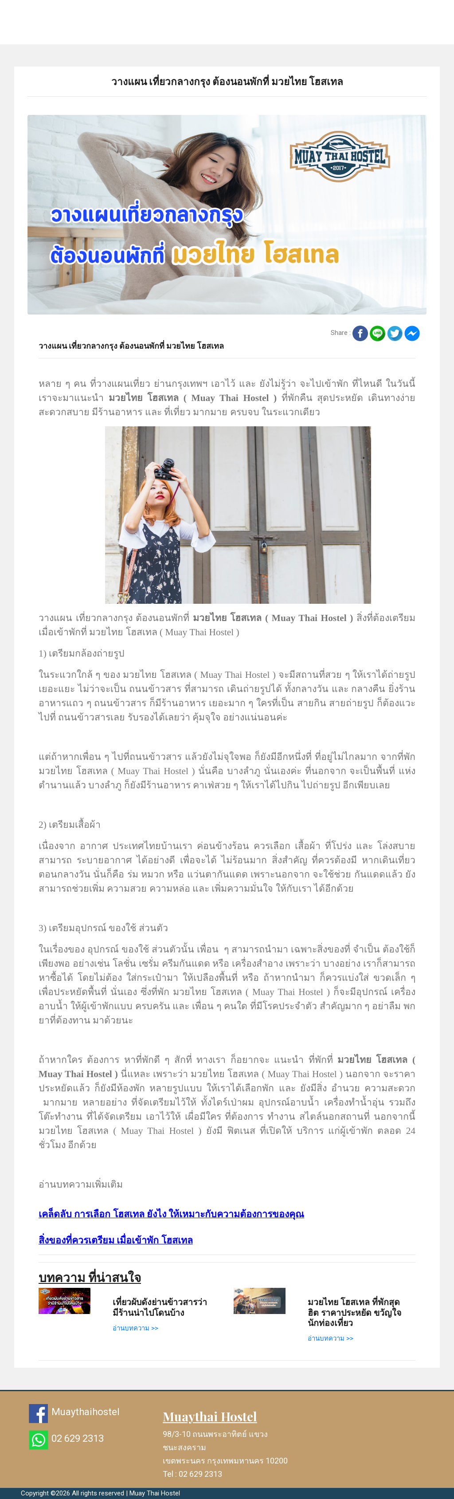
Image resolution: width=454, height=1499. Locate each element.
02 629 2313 (77, 1438)
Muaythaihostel (85, 1411)
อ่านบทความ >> (135, 1328)
